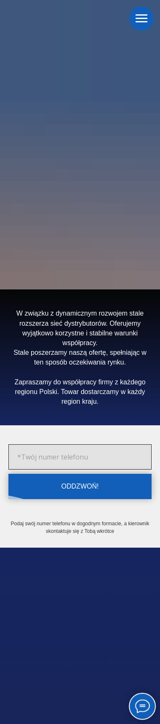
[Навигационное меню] (141, 18)
